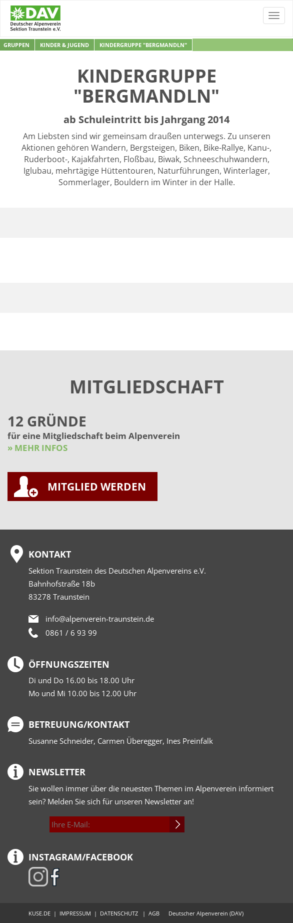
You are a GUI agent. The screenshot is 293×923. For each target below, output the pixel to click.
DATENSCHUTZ (119, 913)
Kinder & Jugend (64, 45)
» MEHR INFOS (38, 447)
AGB (154, 913)
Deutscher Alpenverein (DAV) (206, 913)
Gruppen (17, 45)
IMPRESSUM (75, 913)
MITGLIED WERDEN (97, 487)
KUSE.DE (39, 913)
